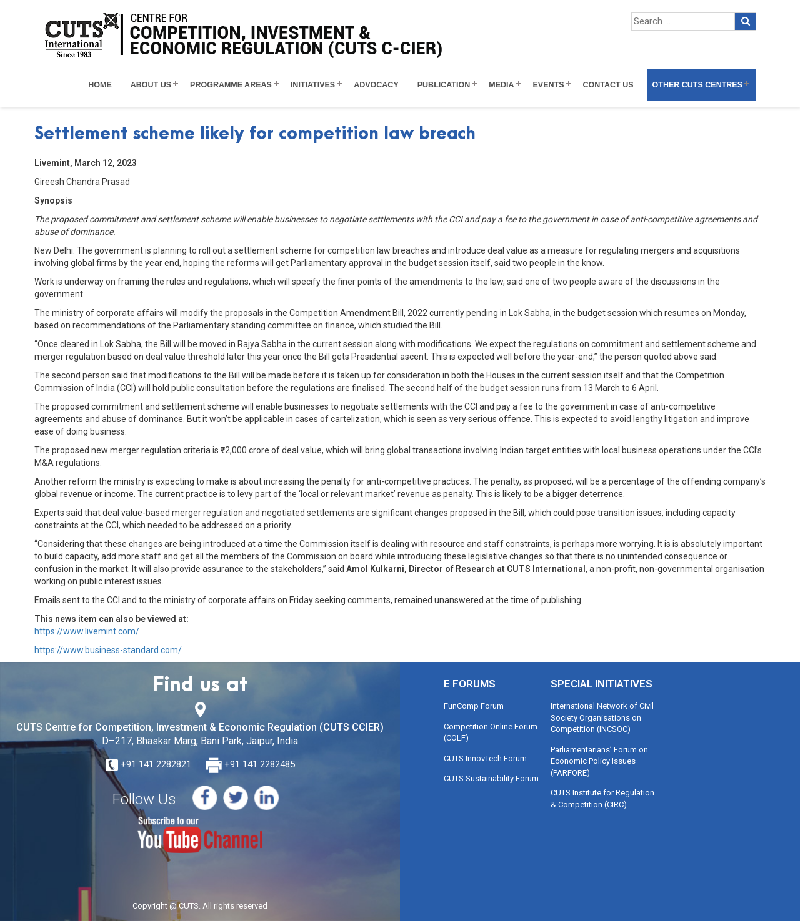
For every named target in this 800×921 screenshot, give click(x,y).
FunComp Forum (474, 706)
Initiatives (313, 85)
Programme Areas (231, 85)
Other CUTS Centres (697, 85)
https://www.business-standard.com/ (108, 650)
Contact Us (608, 85)
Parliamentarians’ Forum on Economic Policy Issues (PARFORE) (599, 761)
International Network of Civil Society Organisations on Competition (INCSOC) (602, 717)
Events (548, 85)
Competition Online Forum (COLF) (491, 732)
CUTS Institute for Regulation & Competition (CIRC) (602, 798)
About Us (151, 85)
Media (501, 85)
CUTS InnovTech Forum (485, 758)
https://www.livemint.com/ (86, 631)
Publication (444, 85)
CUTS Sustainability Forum (491, 778)
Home (100, 85)
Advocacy (376, 85)
